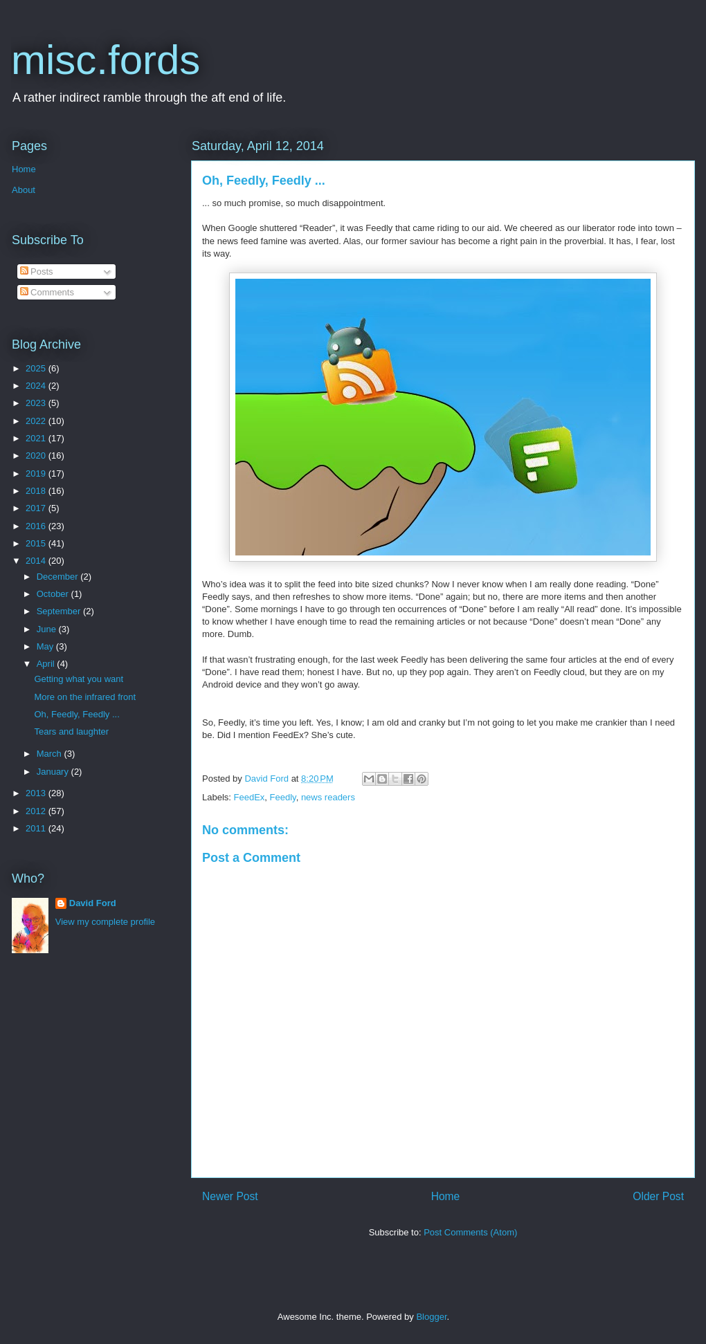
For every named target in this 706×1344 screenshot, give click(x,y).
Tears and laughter (71, 731)
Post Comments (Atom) (470, 1232)
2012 (37, 811)
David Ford (92, 903)
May (46, 646)
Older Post (658, 1196)
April (47, 664)
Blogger (431, 1316)
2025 (37, 368)
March (50, 753)
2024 (37, 385)
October (54, 594)
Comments (47, 292)
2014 (37, 560)
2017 (37, 508)
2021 (37, 438)
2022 (37, 421)
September (60, 611)
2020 (37, 455)
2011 (37, 828)
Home (445, 1196)
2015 (37, 543)
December (59, 576)
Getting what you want (78, 679)
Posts (36, 271)
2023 (37, 403)
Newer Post (230, 1196)
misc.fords (105, 60)
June (48, 629)
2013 (37, 793)
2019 (37, 473)
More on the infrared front (85, 697)
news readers (328, 797)
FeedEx (249, 797)
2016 (37, 526)
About (23, 190)
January (54, 771)
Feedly (283, 797)
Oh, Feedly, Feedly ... (76, 714)
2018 (37, 491)
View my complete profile (105, 922)
